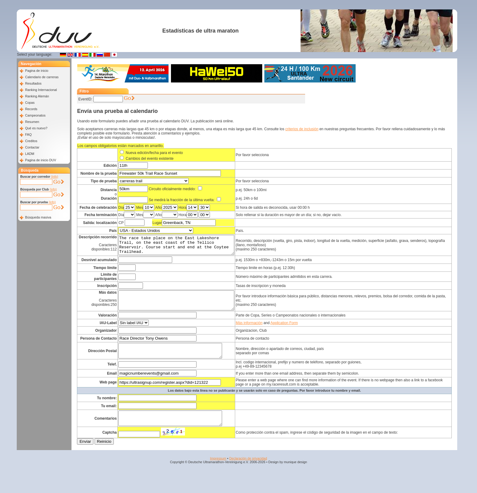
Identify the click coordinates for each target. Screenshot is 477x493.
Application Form (297, 331)
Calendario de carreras (41, 77)
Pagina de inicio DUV (40, 160)
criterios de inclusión (302, 129)
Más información (262, 331)
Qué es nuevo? (36, 128)
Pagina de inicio (36, 70)
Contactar (32, 147)
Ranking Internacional (41, 90)
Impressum (218, 472)
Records (31, 109)
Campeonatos (35, 115)
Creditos (31, 141)
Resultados (33, 83)
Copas (29, 102)
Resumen (32, 122)
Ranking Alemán (37, 96)
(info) (54, 176)
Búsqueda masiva (38, 217)
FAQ (28, 134)
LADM (29, 154)
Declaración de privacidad (248, 472)
